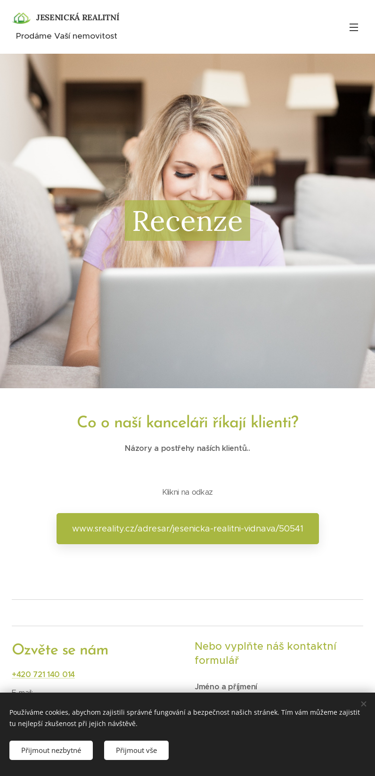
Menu (354, 27)
